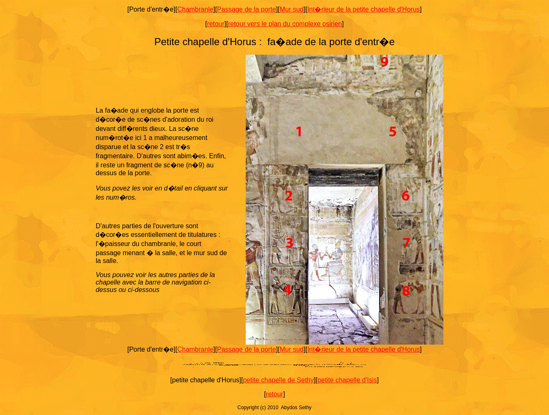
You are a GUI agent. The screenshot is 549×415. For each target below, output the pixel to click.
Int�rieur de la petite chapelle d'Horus (363, 9)
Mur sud (292, 9)
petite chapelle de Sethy (278, 380)
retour (216, 23)
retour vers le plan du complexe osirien (285, 23)
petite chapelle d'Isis (347, 380)
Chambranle (195, 9)
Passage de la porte (246, 9)
